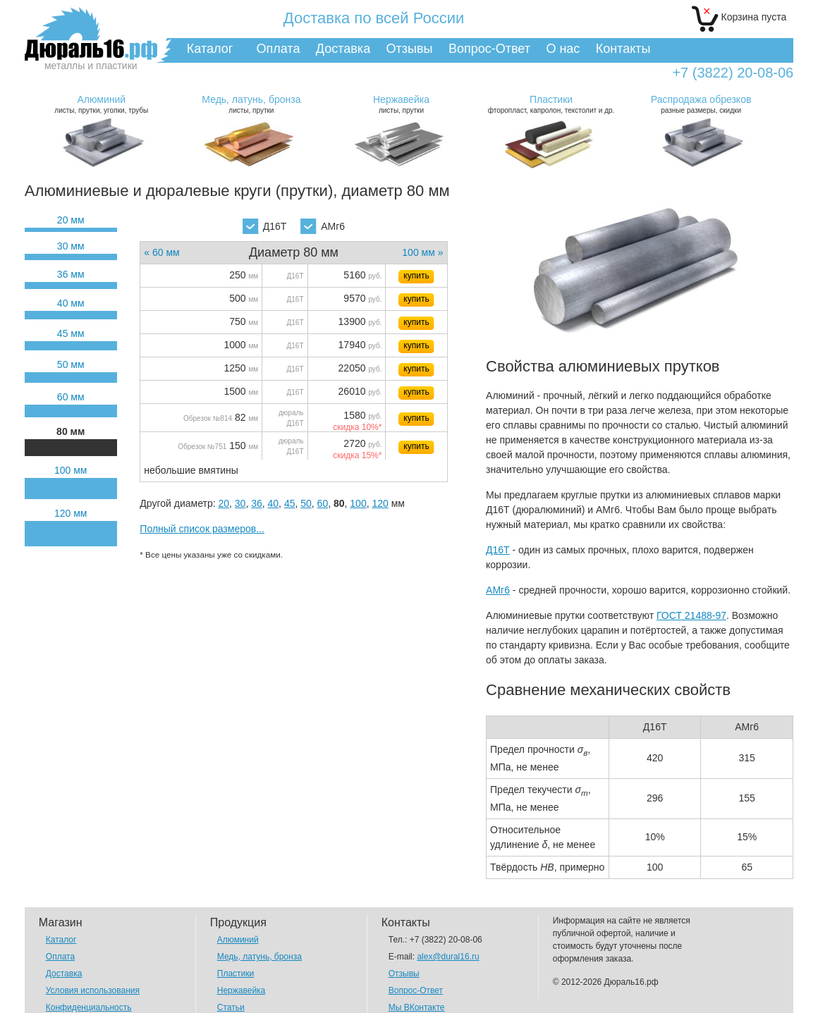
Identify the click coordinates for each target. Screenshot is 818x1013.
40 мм (71, 303)
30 (240, 503)
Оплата (278, 49)
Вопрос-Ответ (489, 49)
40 (273, 503)
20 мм (71, 220)
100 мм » (422, 252)
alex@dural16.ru (448, 957)
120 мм (70, 513)
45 (289, 503)
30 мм (71, 246)
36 (256, 503)
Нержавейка (241, 990)
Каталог (210, 49)
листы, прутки (251, 104)
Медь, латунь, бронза (259, 957)
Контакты (623, 49)
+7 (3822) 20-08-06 (732, 73)
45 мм (71, 333)
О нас (563, 49)
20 (223, 503)
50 (306, 503)
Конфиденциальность (89, 1007)
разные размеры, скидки (701, 104)
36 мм (71, 274)
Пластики (235, 973)
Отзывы (409, 49)
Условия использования (93, 990)
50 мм (71, 364)
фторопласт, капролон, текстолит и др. (551, 104)
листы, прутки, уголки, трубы (101, 104)
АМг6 (322, 226)
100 (358, 503)
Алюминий (238, 940)
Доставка (343, 49)
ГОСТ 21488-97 (691, 615)
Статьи (231, 1007)
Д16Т (265, 226)
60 (323, 503)
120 (380, 503)
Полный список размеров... (202, 528)
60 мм (71, 397)
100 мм (70, 470)
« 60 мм (161, 252)
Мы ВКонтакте (417, 1007)
